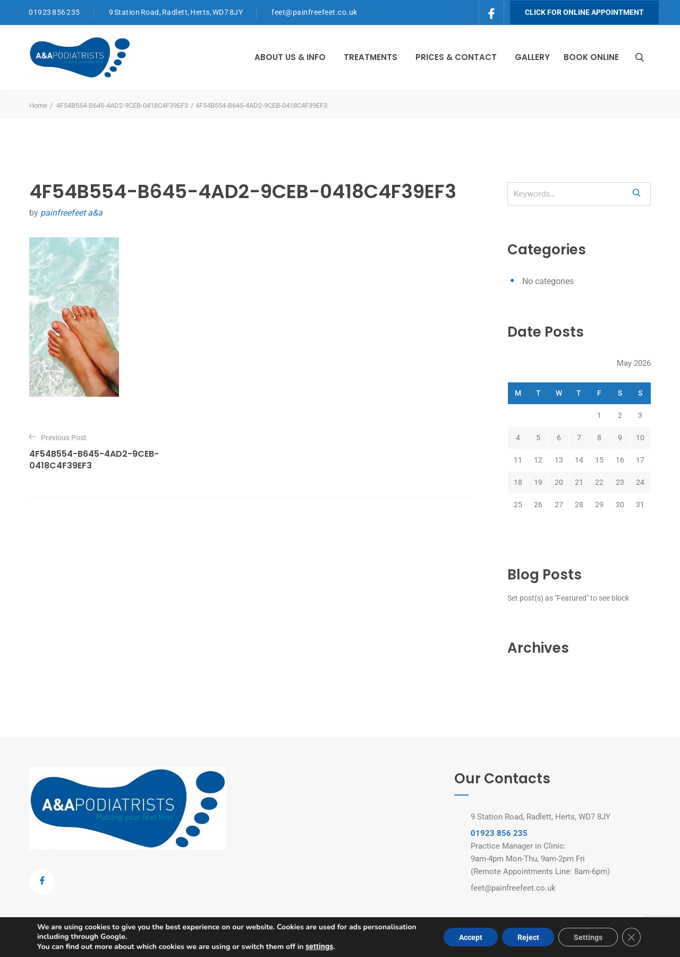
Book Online (591, 57)
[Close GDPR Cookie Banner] (631, 937)
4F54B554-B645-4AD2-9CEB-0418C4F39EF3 (122, 105)
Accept (467, 937)
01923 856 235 (54, 12)
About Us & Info (290, 57)
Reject (526, 937)
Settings (587, 937)
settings (319, 946)
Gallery (532, 57)
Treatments (370, 57)
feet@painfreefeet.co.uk (314, 12)
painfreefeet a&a (71, 213)
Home (38, 105)
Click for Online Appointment (584, 12)
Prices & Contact (456, 57)
